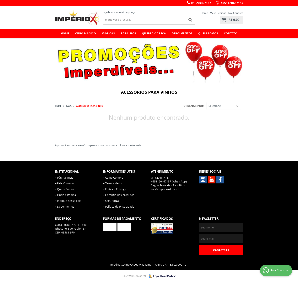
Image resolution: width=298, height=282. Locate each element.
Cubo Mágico (85, 33)
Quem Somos (208, 33)
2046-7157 (201, 3)
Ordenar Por (193, 106)
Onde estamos (66, 195)
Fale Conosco (235, 13)
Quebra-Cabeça (154, 33)
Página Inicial (65, 177)
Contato (230, 33)
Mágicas (108, 33)
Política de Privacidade (119, 206)
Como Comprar (115, 177)
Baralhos (128, 33)
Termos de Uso (114, 183)
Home (204, 13)
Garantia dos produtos (119, 195)
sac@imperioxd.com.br (166, 189)
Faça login (130, 12)
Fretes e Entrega (115, 189)
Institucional (67, 171)
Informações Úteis (119, 171)
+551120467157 (231, 3)
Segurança (112, 201)
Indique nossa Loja (69, 201)
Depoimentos (182, 33)
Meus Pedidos (218, 13)
